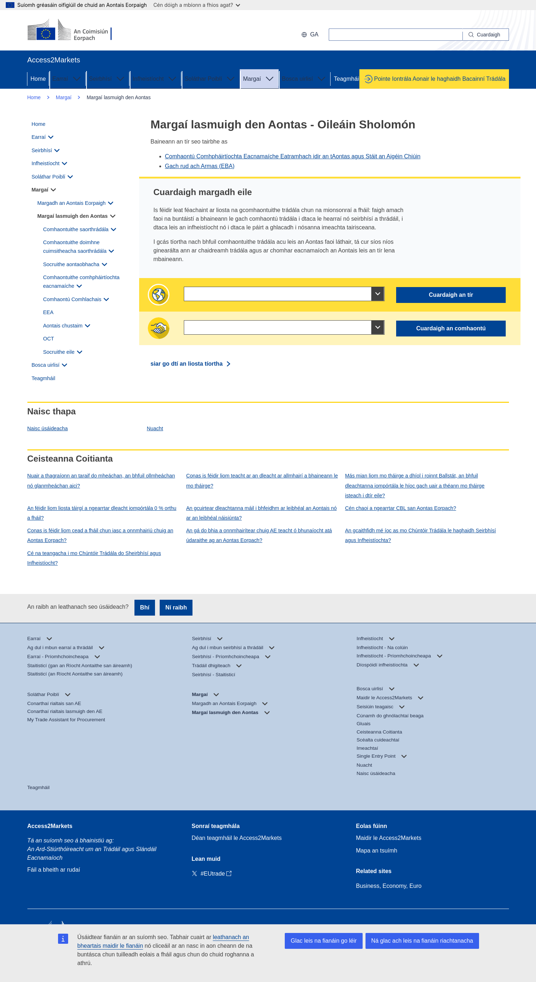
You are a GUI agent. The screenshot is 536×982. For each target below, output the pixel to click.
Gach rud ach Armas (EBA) (200, 166)
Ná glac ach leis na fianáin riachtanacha (422, 941)
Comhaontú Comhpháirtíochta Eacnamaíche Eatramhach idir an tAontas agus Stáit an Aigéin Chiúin (293, 156)
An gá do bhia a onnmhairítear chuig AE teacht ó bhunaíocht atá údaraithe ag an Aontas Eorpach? (259, 535)
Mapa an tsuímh (377, 850)
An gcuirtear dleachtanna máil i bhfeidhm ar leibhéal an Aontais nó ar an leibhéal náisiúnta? (261, 513)
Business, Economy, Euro (389, 886)
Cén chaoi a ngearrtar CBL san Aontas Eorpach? (400, 508)
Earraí (67, 78)
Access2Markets (49, 826)
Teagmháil (347, 79)
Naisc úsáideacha (47, 428)
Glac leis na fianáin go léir (323, 941)
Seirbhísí (107, 78)
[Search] (486, 34)
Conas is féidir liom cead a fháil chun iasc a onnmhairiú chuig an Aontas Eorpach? (100, 535)
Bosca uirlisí (304, 78)
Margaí (259, 78)
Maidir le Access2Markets (388, 838)
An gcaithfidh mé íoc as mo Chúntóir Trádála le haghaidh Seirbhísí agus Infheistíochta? (420, 535)
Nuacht (155, 428)
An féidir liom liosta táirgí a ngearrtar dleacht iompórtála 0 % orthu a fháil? (102, 513)
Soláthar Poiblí (210, 78)
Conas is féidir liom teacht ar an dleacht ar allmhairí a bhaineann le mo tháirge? (262, 480)
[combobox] (284, 294)
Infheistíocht (155, 78)
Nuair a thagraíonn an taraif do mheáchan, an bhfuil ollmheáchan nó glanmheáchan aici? (101, 480)
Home (38, 79)
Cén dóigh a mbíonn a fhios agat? (196, 5)
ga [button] (309, 34)
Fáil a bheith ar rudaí (53, 870)
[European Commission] (74, 30)
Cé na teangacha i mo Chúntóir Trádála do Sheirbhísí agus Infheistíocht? (94, 558)
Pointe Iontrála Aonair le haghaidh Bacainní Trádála (440, 79)
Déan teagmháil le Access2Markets (237, 838)
